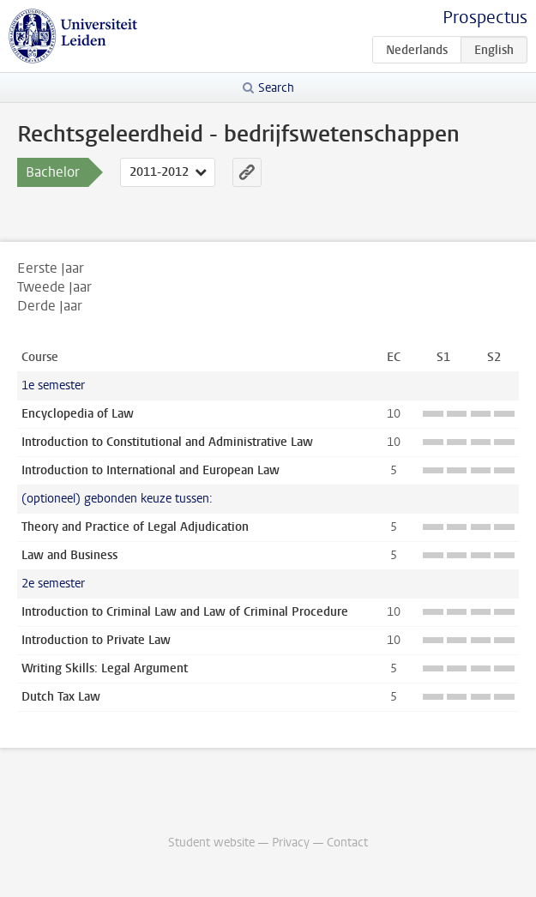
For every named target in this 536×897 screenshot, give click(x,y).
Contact (347, 842)
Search (276, 88)
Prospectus (485, 17)
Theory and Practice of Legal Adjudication (135, 527)
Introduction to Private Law (96, 640)
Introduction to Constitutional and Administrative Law (167, 442)
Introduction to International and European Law (150, 470)
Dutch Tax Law (60, 697)
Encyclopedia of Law (77, 414)
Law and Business (69, 555)
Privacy (291, 842)
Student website (211, 842)
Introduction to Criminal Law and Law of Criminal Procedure (184, 612)
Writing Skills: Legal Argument (104, 668)
